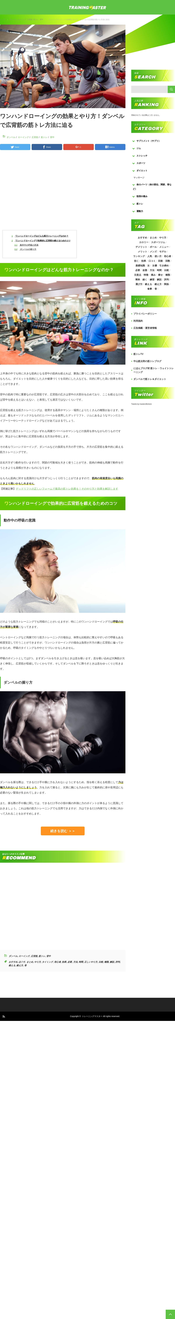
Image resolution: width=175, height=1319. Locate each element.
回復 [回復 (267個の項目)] (160, 261)
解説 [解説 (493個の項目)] (159, 279)
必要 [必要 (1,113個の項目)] (137, 270)
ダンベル (13, 19)
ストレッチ (141, 155)
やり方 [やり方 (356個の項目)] (162, 237)
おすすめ (13, 962)
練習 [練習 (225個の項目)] (152, 279)
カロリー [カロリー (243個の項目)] (143, 242)
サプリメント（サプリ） (148, 141)
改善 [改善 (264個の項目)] (144, 270)
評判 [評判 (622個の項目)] (166, 279)
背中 (41, 19)
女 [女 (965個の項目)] (148, 265)
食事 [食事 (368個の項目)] (149, 289)
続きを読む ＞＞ (62, 831)
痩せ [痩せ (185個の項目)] (160, 275)
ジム (138, 148)
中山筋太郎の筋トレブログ (147, 361)
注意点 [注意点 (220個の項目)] (137, 275)
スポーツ (140, 163)
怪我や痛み (141, 196)
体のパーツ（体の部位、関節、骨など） (152, 186)
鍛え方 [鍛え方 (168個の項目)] (158, 284)
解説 (112, 962)
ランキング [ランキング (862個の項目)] (139, 256)
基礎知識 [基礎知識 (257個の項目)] (140, 265)
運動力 (139, 211)
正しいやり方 (90, 962)
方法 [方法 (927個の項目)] (152, 270)
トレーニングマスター (92, 1016)
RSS (3, 1016)
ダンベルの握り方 (25, 249)
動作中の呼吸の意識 (26, 245)
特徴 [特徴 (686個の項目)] (146, 275)
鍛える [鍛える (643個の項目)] (148, 284)
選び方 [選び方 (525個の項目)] (138, 284)
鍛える (12, 965)
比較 (101, 962)
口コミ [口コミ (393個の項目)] (152, 261)
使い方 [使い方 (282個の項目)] (158, 256)
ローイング (22, 19)
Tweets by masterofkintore (141, 404)
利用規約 (138, 321)
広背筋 (30, 19)
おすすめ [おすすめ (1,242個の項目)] (142, 237)
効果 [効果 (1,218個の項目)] (143, 261)
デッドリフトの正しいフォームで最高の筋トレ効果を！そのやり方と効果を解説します (67, 488)
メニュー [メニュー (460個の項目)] (164, 247)
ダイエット (141, 170)
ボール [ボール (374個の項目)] (153, 247)
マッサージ (138, 177)
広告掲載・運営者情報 (145, 328)
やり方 (37, 962)
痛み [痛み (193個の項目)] (153, 275)
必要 (70, 962)
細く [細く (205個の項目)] (144, 279)
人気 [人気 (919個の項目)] (149, 256)
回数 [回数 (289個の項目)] (167, 261)
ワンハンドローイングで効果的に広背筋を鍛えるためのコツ (41, 240)
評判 (118, 962)
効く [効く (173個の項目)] (136, 261)
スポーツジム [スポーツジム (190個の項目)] (158, 242)
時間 (81, 962)
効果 (64, 962)
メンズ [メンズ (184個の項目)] (153, 251)
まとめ (30, 962)
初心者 (57, 962)
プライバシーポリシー (145, 314)
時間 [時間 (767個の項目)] (159, 270)
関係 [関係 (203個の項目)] (166, 284)
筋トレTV (138, 354)
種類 (106, 962)
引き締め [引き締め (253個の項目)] (164, 265)
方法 (75, 962)
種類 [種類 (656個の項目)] (167, 275)
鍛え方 (19, 965)
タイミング (47, 962)
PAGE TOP (170, 1314)
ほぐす (22, 962)
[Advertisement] (74, 192)
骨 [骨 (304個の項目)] (156, 289)
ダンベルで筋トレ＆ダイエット (149, 379)
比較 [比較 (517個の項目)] (166, 270)
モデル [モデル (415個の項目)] (162, 251)
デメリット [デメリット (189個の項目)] (141, 247)
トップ (2, 19)
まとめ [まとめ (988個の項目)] (153, 237)
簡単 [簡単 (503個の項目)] (137, 279)
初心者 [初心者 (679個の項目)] (167, 256)
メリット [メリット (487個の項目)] (142, 251)
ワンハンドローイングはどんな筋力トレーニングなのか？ (40, 236)
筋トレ (36, 19)
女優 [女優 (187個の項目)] (154, 265)
